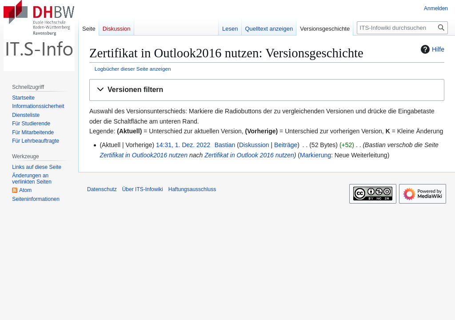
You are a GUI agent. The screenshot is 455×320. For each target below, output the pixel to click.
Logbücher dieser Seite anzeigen (133, 69)
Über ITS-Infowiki (142, 189)
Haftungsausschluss (192, 189)
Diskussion (254, 144)
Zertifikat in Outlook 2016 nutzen (249, 155)
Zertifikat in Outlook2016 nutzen (144, 155)
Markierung (315, 155)
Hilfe (431, 49)
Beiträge (285, 144)
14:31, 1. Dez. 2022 (183, 144)
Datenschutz (102, 189)
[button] (267, 90)
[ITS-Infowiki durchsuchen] (402, 27)
